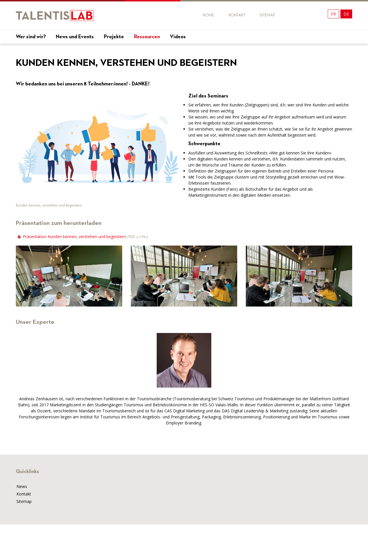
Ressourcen (147, 36)
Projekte (114, 36)
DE (346, 14)
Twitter (306, 15)
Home (208, 15)
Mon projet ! (335, 49)
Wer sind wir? (31, 36)
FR (333, 14)
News (21, 486)
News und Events (75, 36)
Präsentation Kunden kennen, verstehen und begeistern (85, 236)
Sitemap (267, 15)
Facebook (295, 15)
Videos (178, 36)
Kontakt (237, 15)
